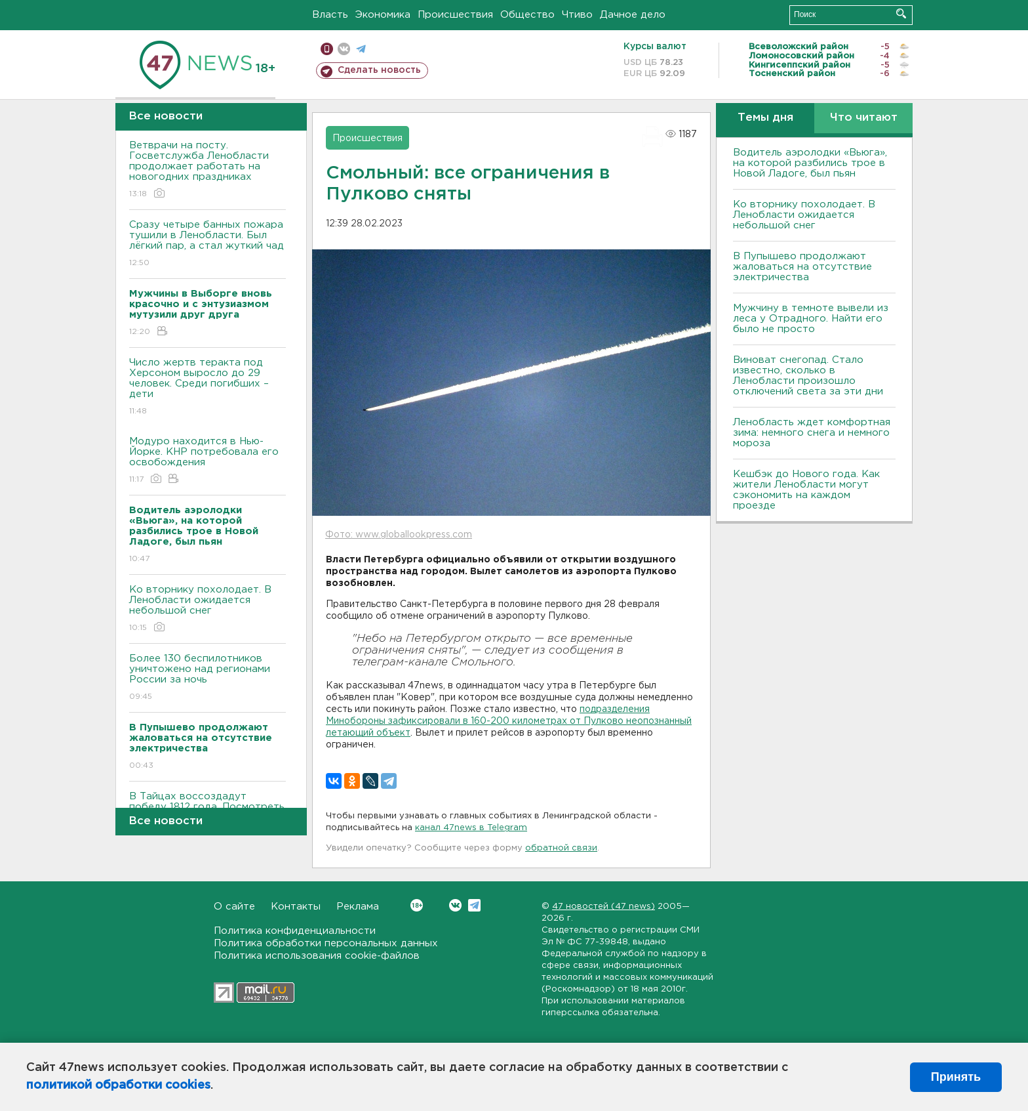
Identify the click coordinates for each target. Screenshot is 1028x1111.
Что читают (864, 118)
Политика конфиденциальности (295, 931)
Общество (527, 14)
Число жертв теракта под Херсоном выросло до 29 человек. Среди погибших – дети (207, 387)
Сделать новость (379, 70)
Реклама (357, 906)
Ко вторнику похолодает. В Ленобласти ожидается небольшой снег (207, 609)
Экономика (382, 14)
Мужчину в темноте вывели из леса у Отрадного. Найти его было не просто (810, 318)
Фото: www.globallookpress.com (398, 535)
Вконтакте (416, 905)
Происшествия (455, 14)
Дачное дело (632, 14)
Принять (956, 1076)
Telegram (474, 905)
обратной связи (561, 848)
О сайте (234, 906)
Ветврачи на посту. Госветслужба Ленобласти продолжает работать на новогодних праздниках (207, 170)
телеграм (361, 49)
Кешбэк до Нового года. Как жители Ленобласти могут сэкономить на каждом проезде (806, 490)
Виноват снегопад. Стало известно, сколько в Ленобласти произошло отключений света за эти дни (808, 376)
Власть (330, 14)
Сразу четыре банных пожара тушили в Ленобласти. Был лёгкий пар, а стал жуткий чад (207, 244)
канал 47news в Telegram (471, 827)
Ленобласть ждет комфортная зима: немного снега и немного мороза (811, 433)
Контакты (296, 906)
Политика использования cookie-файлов (317, 956)
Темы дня (765, 118)
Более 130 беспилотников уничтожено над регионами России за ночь (207, 678)
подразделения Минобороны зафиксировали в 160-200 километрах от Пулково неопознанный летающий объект (509, 721)
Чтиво (577, 14)
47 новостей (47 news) (603, 906)
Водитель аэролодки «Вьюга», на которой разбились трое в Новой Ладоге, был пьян (810, 163)
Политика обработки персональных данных (326, 943)
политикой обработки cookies (118, 1085)
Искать (901, 13)
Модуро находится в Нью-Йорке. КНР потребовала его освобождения (207, 461)
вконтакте (344, 49)
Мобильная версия (327, 49)
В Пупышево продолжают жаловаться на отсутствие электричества (802, 267)
